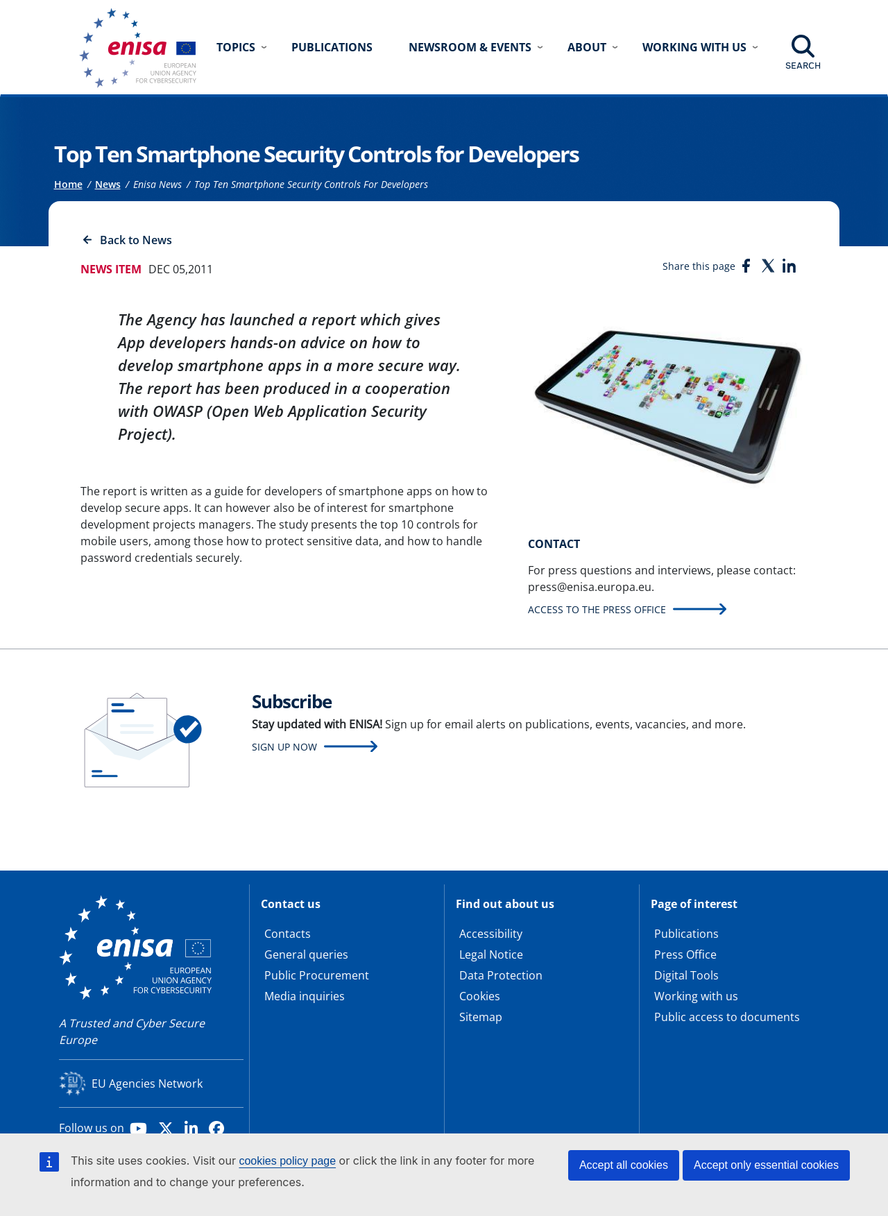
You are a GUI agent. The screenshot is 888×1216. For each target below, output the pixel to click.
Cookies (479, 996)
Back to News (136, 240)
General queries (306, 954)
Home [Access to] (68, 184)
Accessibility (490, 933)
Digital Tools (686, 975)
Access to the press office (597, 609)
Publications (332, 47)
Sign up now (284, 746)
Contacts (287, 933)
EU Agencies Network (147, 1083)
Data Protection (501, 975)
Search (803, 65)
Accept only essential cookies (766, 1165)
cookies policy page (287, 1161)
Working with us (696, 996)
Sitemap (480, 1017)
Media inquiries (304, 996)
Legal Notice (491, 954)
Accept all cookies (623, 1165)
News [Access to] (108, 184)
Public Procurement (316, 975)
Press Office (685, 954)
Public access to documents (727, 1017)
